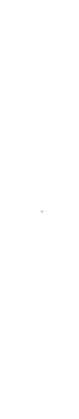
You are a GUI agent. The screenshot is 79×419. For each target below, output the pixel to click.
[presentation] (32, 261)
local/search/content (24, 36)
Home (6, 36)
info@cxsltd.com (17, 353)
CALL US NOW (66, 6)
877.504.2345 (67, 9)
